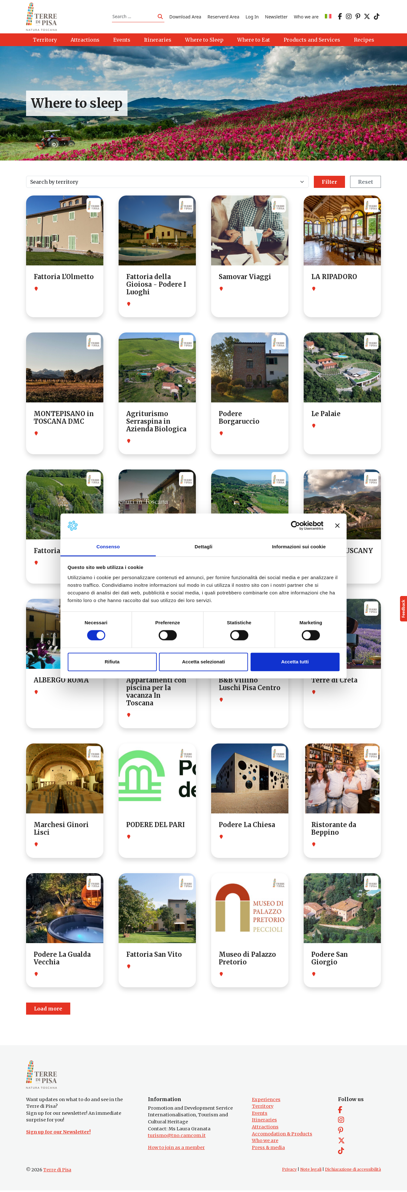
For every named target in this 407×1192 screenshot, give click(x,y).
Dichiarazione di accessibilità (353, 1170)
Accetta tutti (295, 661)
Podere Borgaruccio (239, 418)
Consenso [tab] (108, 546)
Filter (329, 183)
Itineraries (264, 1122)
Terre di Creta (334, 681)
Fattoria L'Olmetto (64, 278)
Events (259, 1115)
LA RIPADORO (334, 278)
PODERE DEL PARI (155, 826)
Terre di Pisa (57, 1171)
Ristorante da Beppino (333, 829)
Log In (252, 17)
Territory (262, 1108)
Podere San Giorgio (329, 959)
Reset (365, 183)
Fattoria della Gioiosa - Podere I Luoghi (156, 285)
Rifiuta (112, 661)
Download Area (185, 17)
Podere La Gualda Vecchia (62, 959)
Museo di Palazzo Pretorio (247, 959)
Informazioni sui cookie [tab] (299, 546)
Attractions (265, 1129)
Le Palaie (326, 415)
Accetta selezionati (203, 661)
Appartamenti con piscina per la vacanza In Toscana (156, 692)
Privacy (289, 1170)
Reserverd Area (223, 17)
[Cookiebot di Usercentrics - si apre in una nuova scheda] (295, 526)
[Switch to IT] (328, 17)
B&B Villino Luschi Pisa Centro (249, 685)
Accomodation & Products (282, 1135)
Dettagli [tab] (203, 546)
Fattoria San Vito (154, 955)
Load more (48, 1009)
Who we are (306, 17)
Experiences (266, 1101)
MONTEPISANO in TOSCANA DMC (64, 418)
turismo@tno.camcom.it (177, 1137)
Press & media (268, 1149)
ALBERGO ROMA (61, 681)
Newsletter (276, 17)
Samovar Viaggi (245, 278)
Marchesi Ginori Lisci (61, 829)
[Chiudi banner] (337, 526)
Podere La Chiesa (247, 826)
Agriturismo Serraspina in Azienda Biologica (156, 422)
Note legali (310, 1170)
